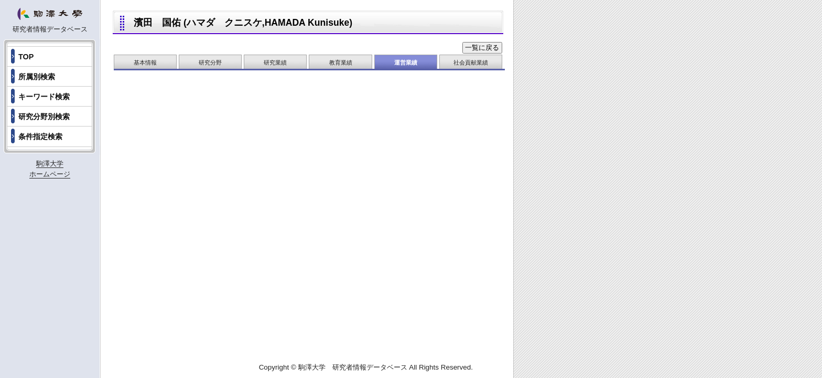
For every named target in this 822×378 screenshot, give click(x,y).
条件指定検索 (40, 136)
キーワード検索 (44, 96)
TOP (26, 56)
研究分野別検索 (44, 116)
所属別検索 (36, 76)
